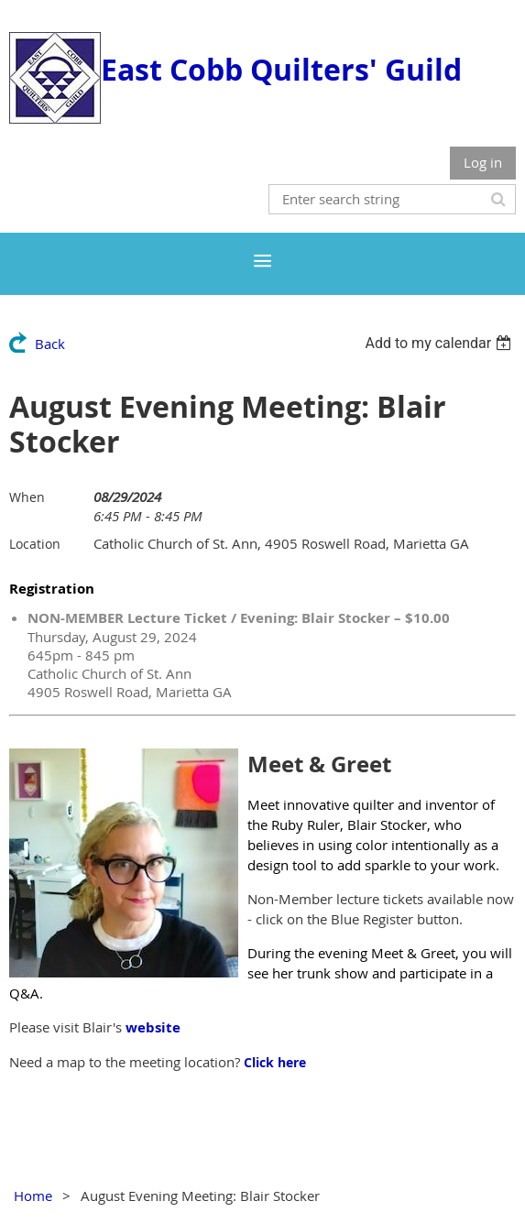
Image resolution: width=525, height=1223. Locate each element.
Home (33, 1195)
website (153, 1027)
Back (50, 343)
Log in (483, 162)
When (27, 497)
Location (34, 543)
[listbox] (440, 343)
